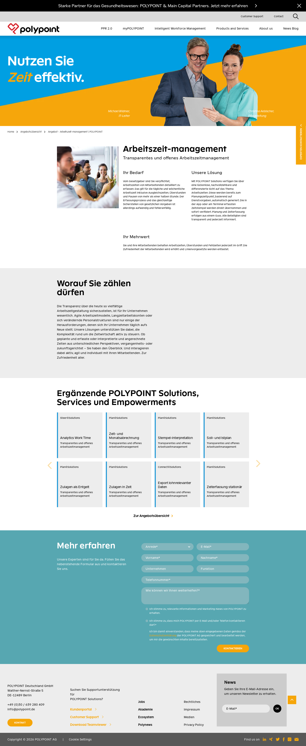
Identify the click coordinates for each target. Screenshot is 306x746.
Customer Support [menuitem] (252, 16)
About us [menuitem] (266, 28)
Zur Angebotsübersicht (151, 516)
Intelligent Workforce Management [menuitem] (180, 28)
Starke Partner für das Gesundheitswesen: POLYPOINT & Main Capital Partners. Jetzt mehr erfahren (153, 5)
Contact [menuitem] (278, 16)
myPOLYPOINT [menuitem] (133, 28)
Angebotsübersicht (31, 131)
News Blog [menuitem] (291, 28)
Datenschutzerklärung (162, 635)
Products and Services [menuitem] (232, 28)
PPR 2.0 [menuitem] (106, 28)
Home (10, 131)
